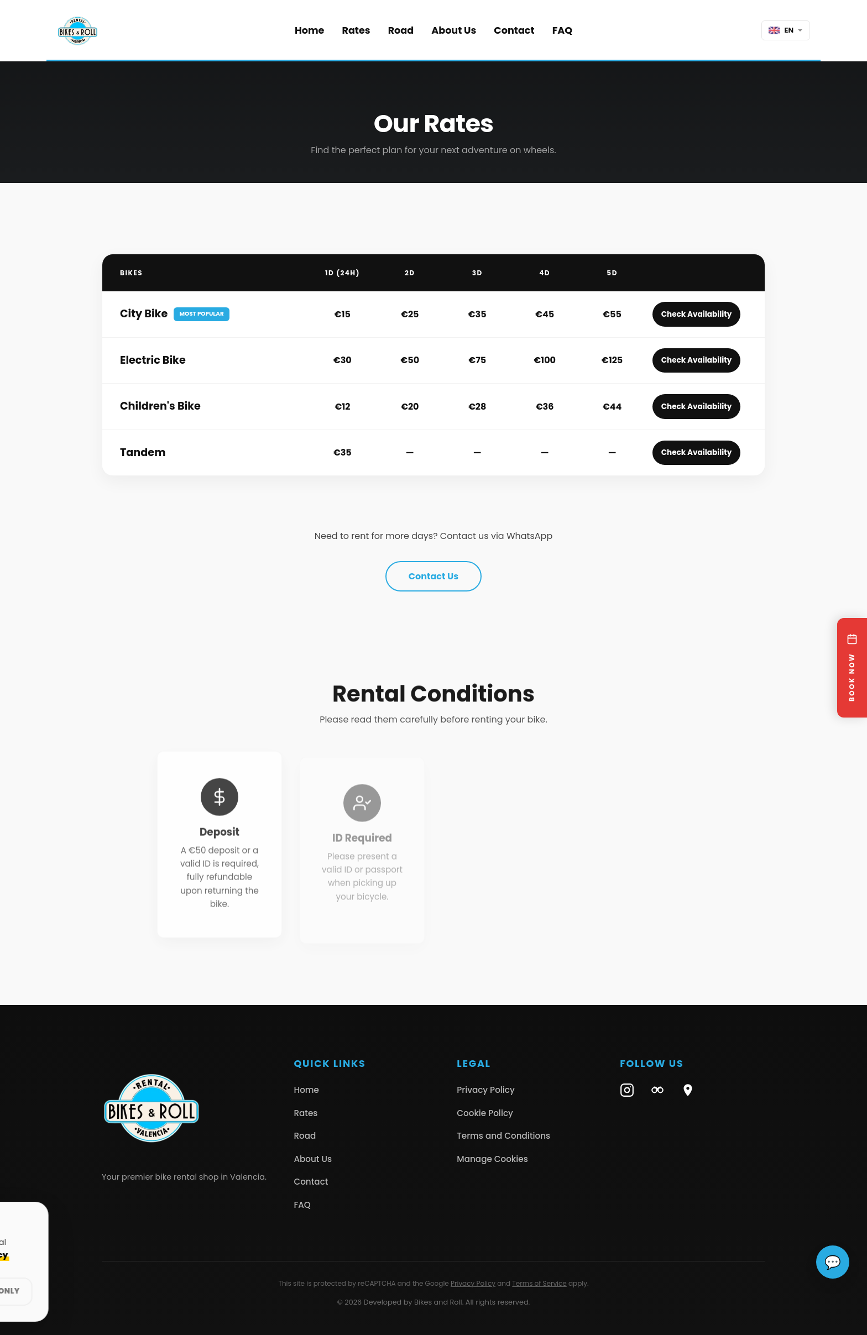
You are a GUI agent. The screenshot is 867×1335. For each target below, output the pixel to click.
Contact (514, 30)
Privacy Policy (486, 1090)
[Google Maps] (688, 1090)
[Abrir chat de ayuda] (832, 1262)
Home (310, 30)
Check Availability (696, 314)
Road (401, 30)
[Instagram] (627, 1090)
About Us (453, 30)
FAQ (562, 30)
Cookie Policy (485, 1113)
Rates (356, 30)
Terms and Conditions (503, 1136)
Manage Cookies (492, 1159)
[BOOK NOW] (852, 668)
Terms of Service (539, 1283)
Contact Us (433, 576)
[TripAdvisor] (657, 1090)
